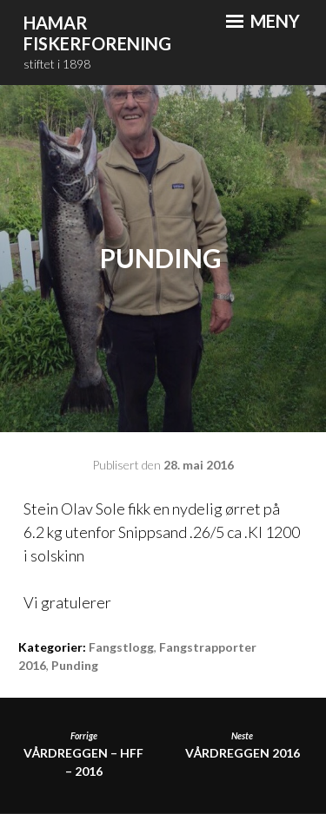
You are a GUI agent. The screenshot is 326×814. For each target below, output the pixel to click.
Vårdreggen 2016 (243, 745)
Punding (74, 665)
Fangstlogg (121, 647)
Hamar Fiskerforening (97, 33)
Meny (263, 21)
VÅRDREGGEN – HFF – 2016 (83, 754)
